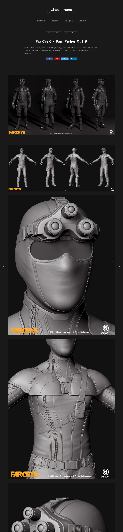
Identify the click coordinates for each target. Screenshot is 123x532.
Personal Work (70, 33)
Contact (82, 21)
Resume (54, 21)
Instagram (68, 21)
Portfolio (41, 21)
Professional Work (54, 33)
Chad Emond (61, 10)
